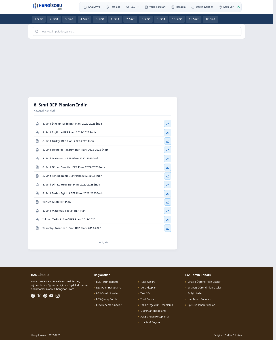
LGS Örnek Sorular (107, 293)
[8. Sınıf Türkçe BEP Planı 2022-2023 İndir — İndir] (167, 141)
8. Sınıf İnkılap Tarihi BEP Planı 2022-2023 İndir (72, 123)
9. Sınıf (161, 19)
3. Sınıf (69, 19)
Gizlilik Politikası (233, 335)
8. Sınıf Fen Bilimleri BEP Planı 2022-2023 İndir (72, 175)
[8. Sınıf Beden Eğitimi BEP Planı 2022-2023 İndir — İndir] (167, 193)
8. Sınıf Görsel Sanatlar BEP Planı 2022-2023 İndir (74, 167)
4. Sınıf (85, 19)
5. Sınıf (100, 19)
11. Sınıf (194, 19)
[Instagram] (58, 296)
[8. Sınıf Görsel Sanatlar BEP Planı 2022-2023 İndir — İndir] (167, 167)
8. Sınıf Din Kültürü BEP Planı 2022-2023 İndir (71, 184)
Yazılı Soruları (155, 7)
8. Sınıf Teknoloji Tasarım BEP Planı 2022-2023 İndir (75, 149)
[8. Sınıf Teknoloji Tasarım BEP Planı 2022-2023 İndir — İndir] (167, 149)
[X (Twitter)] (39, 296)
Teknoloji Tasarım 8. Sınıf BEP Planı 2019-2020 (72, 228)
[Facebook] (33, 296)
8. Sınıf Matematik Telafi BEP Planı (64, 210)
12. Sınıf (210, 19)
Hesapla (178, 7)
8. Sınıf (146, 19)
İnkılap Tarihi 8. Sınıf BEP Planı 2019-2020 (69, 219)
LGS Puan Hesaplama (108, 287)
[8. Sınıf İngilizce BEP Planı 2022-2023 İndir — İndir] (167, 132)
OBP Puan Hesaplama (153, 310)
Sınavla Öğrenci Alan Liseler (204, 281)
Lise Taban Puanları (199, 299)
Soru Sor (226, 7)
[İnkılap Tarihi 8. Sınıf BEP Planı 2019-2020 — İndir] (167, 219)
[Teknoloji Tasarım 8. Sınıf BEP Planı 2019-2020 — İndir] (167, 228)
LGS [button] (132, 7)
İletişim (218, 335)
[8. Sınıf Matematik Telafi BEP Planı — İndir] (167, 210)
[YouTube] (51, 296)
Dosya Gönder (202, 7)
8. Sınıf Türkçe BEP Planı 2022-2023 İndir (68, 141)
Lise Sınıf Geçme (150, 322)
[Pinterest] (45, 296)
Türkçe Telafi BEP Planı (57, 201)
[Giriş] (238, 7)
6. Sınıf (115, 19)
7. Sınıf (130, 19)
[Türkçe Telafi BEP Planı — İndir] (167, 201)
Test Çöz (113, 7)
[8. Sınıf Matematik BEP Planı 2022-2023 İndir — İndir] (167, 158)
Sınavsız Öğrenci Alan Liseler (205, 287)
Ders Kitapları (148, 287)
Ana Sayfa (91, 7)
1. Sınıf (39, 19)
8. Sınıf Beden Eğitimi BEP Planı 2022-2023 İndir (73, 193)
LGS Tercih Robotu (107, 281)
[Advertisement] (136, 67)
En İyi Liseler (195, 293)
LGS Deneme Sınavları (109, 305)
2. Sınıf (54, 19)
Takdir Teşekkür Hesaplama (156, 305)
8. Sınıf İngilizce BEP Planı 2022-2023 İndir (69, 132)
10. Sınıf (177, 19)
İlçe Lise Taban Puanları (202, 305)
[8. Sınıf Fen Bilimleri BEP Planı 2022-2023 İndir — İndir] (167, 175)
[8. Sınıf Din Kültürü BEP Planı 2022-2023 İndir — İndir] (167, 184)
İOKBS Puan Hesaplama (154, 316)
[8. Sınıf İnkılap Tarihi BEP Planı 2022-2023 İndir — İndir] (167, 123)
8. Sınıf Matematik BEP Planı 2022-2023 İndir (71, 158)
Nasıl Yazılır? (147, 281)
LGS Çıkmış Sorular (107, 299)
